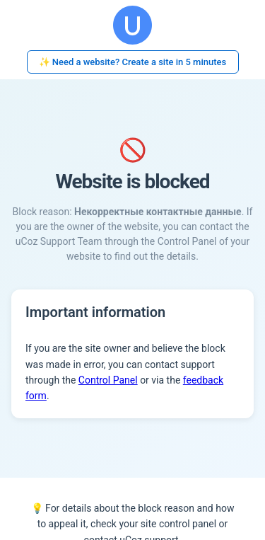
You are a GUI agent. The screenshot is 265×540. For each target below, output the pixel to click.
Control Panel (108, 380)
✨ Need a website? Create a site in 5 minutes (133, 62)
